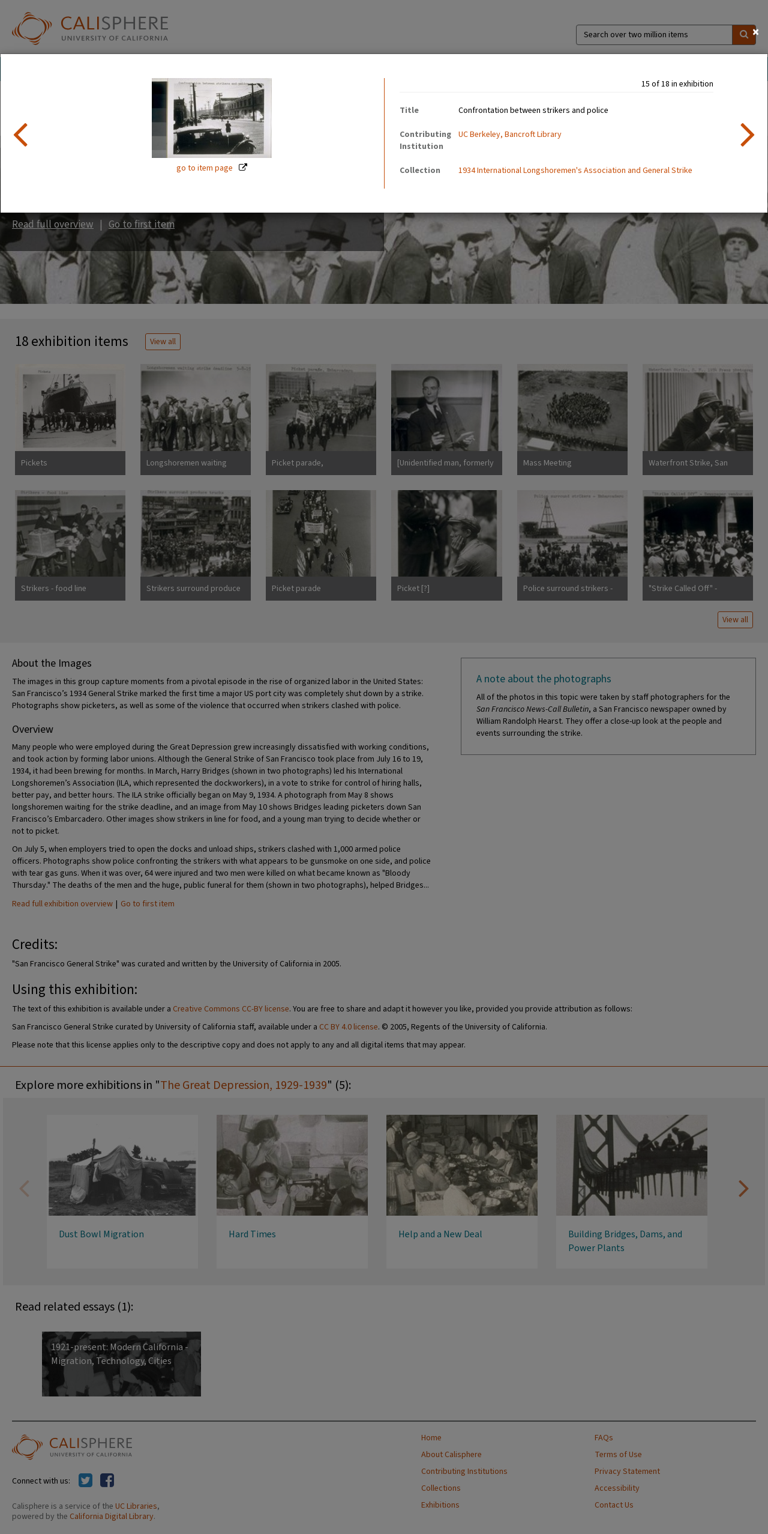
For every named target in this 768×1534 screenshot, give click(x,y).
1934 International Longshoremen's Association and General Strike (575, 171)
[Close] (755, 32)
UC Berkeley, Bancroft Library (510, 135)
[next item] (747, 133)
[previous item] (20, 133)
